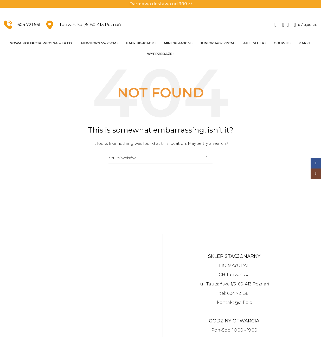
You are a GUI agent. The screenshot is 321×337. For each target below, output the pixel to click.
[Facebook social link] (316, 163)
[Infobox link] (22, 26)
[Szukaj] (281, 26)
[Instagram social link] (316, 173)
